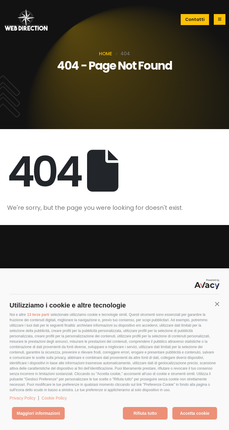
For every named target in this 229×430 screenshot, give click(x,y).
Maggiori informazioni (38, 413)
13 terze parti (38, 315)
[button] (217, 304)
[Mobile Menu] (219, 19)
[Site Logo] (26, 19)
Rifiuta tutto (145, 413)
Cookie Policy (54, 398)
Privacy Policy (22, 398)
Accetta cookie (195, 413)
